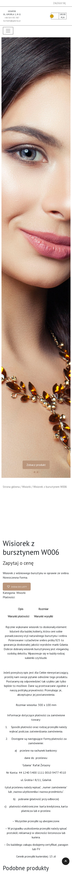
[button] (17, 587)
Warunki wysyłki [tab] (43, 616)
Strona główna (11, 486)
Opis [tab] (20, 609)
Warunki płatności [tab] (18, 616)
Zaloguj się (59, 3)
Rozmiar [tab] (43, 609)
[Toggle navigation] (8, 30)
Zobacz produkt (36, 465)
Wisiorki (26, 486)
